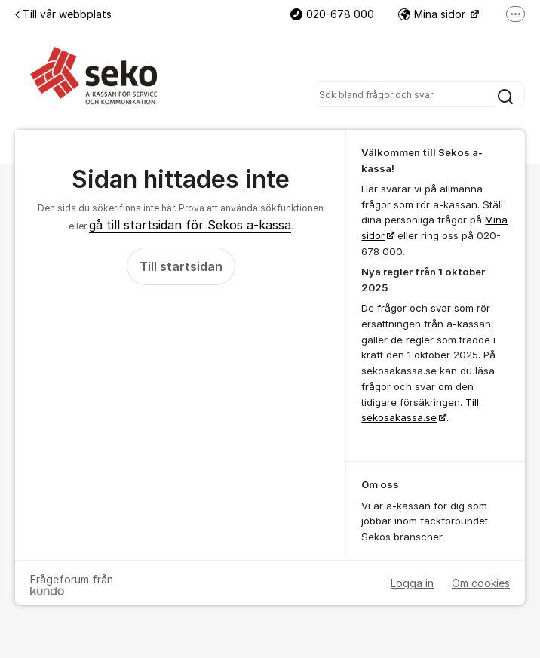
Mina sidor (433, 14)
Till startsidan (181, 266)
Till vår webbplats (63, 14)
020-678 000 (332, 14)
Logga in (412, 583)
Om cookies (481, 583)
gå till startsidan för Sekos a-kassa (190, 224)
